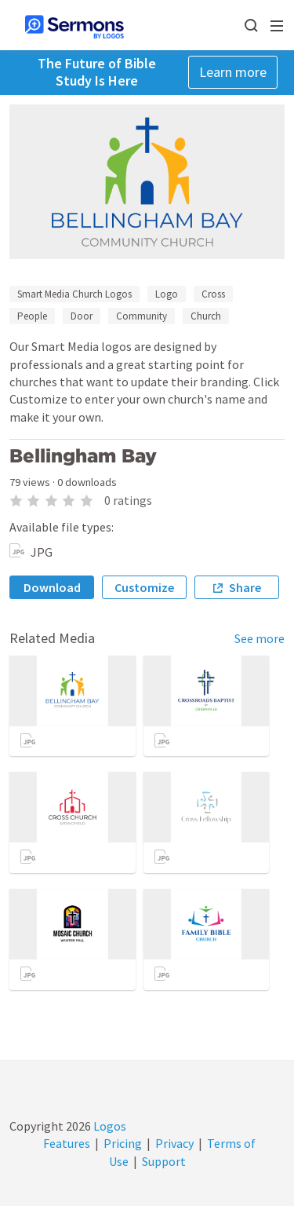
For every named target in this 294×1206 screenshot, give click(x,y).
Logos (108, 1126)
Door (82, 316)
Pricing (122, 1143)
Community (141, 316)
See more (259, 638)
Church (206, 316)
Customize (144, 587)
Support (164, 1161)
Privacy (174, 1143)
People (32, 316)
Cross (213, 294)
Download (52, 587)
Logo (166, 294)
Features (66, 1143)
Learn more (233, 72)
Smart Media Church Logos (74, 294)
